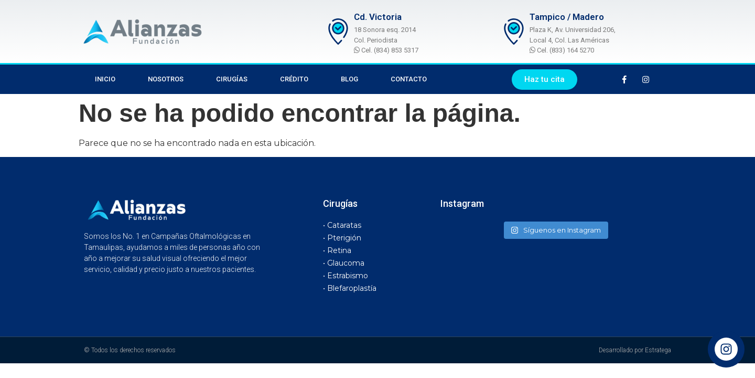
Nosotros (166, 79)
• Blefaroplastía (349, 288)
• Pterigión (342, 238)
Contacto (409, 79)
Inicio (105, 79)
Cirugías (231, 79)
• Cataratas (342, 225)
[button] (544, 79)
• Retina (337, 250)
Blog (349, 79)
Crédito (294, 79)
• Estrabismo (345, 275)
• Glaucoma (343, 263)
